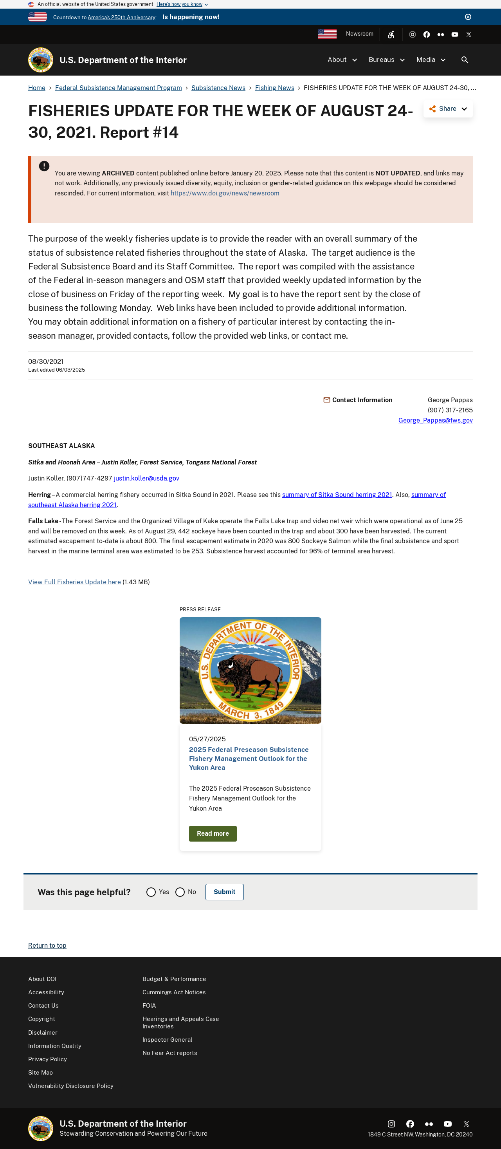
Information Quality (54, 1045)
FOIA (149, 1005)
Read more (213, 833)
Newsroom (359, 33)
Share (447, 108)
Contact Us (43, 1005)
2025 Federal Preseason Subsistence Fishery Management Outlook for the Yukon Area (249, 759)
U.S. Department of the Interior (123, 60)
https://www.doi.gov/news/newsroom (225, 193)
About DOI (42, 979)
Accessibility (46, 992)
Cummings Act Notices (174, 992)
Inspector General (167, 1039)
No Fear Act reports (169, 1053)
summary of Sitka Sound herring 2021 (337, 495)
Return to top (47, 945)
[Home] (40, 59)
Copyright (41, 1018)
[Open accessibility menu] (391, 34)
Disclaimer (43, 1032)
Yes (164, 892)
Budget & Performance (174, 979)
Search (465, 60)
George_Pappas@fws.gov (435, 420)
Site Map (40, 1072)
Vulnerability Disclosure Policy (71, 1085)
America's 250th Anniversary (121, 17)
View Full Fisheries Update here (74, 582)
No (192, 892)
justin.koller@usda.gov (146, 478)
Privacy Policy (47, 1059)
